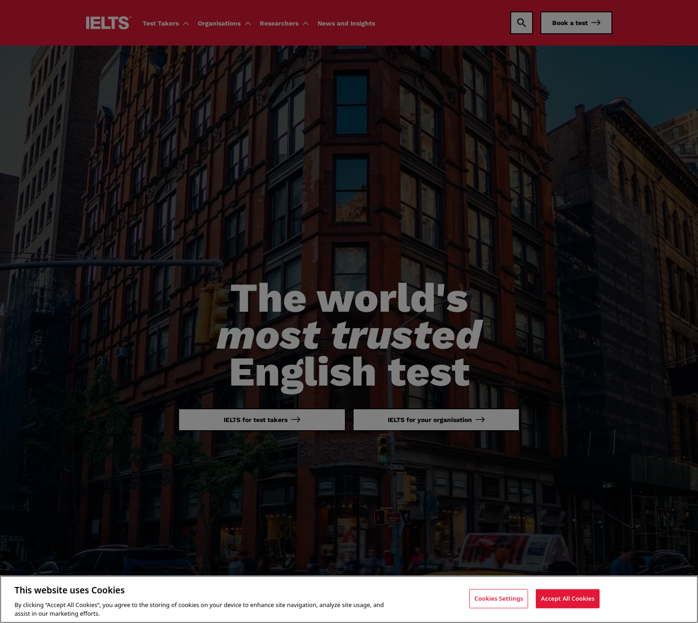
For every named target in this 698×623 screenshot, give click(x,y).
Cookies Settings (498, 598)
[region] (349, 599)
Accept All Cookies (568, 598)
